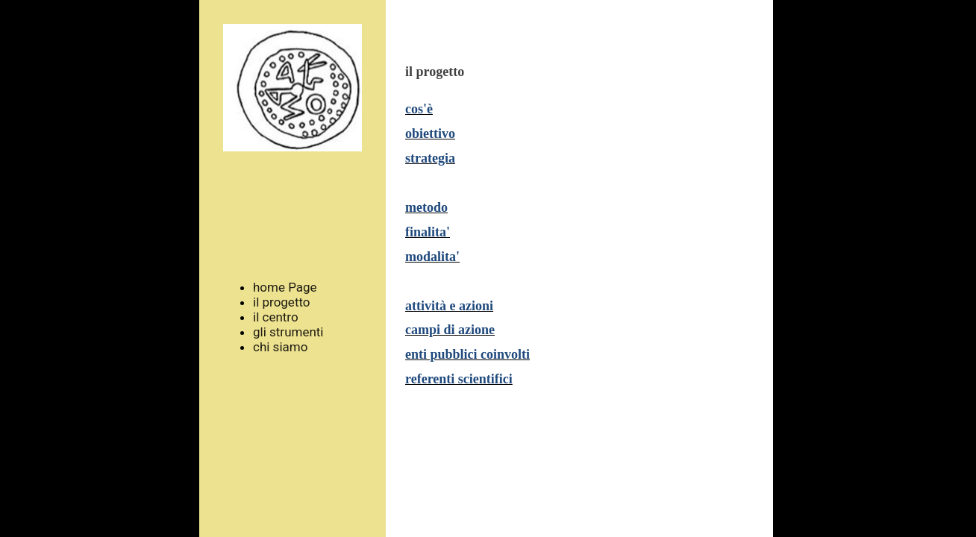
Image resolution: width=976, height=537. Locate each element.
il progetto (281, 302)
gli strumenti (288, 331)
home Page (285, 287)
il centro (275, 317)
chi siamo (280, 346)
